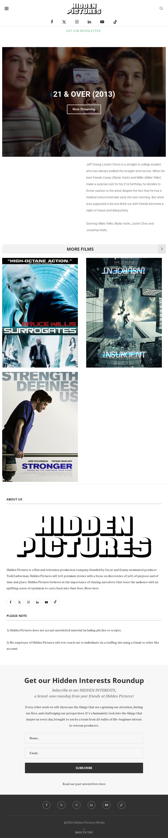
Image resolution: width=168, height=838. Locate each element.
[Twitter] (64, 22)
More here (91, 588)
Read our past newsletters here (84, 784)
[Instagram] (77, 22)
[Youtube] (102, 22)
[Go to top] (84, 832)
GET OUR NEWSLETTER (83, 31)
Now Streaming (84, 109)
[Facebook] (52, 22)
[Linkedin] (89, 22)
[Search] (161, 9)
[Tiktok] (115, 22)
